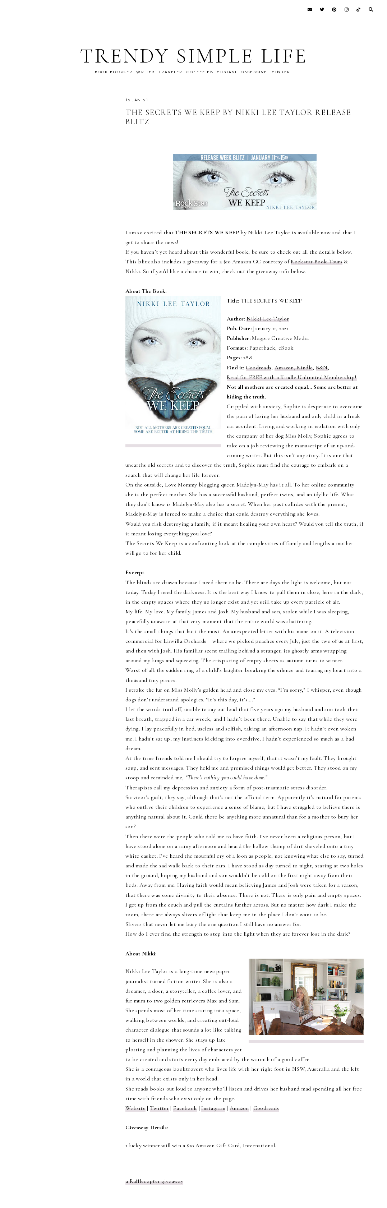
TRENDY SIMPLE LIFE (193, 56)
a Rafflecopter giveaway (154, 1181)
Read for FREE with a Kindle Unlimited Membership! (292, 377)
